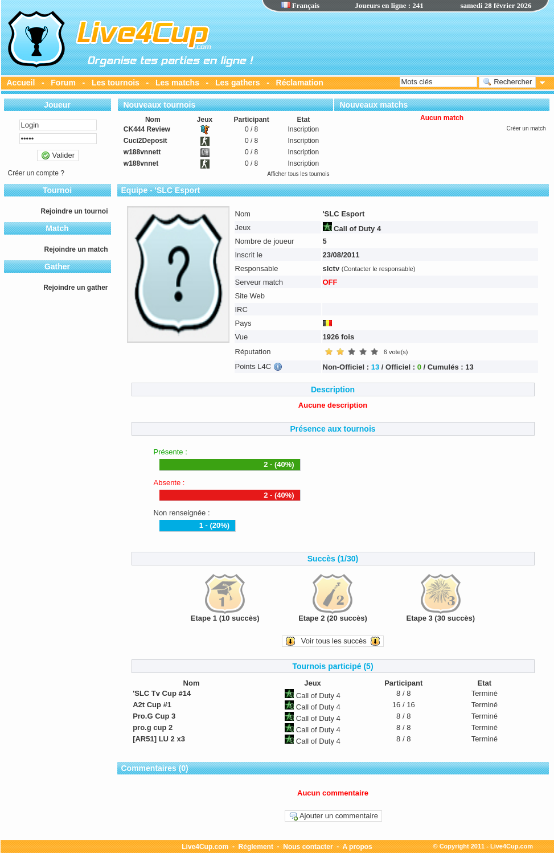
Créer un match (526, 128)
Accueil (21, 82)
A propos (357, 847)
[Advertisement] (322, 61)
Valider (58, 155)
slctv (331, 268)
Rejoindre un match (76, 249)
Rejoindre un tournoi (74, 211)
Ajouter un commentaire (333, 816)
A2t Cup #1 (152, 704)
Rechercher (507, 82)
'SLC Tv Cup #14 (162, 693)
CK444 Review (147, 129)
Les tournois (115, 82)
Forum (63, 82)
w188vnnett (142, 152)
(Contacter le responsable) (379, 268)
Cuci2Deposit (145, 141)
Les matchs (177, 82)
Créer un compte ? (36, 173)
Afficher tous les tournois (298, 174)
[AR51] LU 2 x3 (159, 739)
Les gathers (237, 82)
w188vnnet (141, 163)
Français (300, 5)
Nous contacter (308, 847)
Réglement (256, 847)
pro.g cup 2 (153, 727)
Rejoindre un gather (75, 288)
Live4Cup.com (205, 847)
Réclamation (299, 82)
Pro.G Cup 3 (154, 716)
